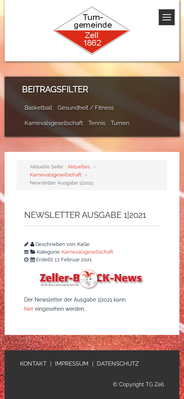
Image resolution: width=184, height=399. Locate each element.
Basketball (38, 107)
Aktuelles (79, 167)
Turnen (120, 123)
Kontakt (33, 363)
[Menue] (167, 17)
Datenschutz (118, 363)
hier (28, 309)
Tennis (96, 123)
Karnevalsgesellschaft (54, 123)
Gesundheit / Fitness (86, 107)
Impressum (71, 363)
